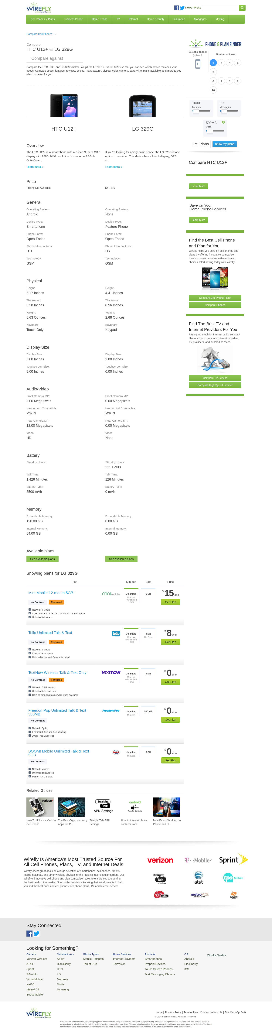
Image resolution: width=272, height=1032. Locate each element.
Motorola (59, 976)
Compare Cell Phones (39, 34)
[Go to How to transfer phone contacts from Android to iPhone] (134, 807)
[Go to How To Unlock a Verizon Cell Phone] (40, 807)
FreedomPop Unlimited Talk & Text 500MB (57, 712)
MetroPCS (32, 985)
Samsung (59, 985)
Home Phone (99, 19)
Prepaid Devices (145, 963)
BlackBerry (60, 963)
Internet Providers (117, 958)
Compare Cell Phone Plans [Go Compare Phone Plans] (215, 275)
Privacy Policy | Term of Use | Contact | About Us (193, 1008)
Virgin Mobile (33, 976)
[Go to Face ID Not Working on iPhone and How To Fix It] (166, 807)
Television (113, 963)
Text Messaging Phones (149, 972)
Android (176, 958)
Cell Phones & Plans (43, 19)
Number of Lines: (226, 54)
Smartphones (143, 958)
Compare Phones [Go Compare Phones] (215, 283)
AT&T (29, 963)
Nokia (57, 981)
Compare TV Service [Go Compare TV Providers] (215, 356)
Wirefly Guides (201, 954)
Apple (57, 958)
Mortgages (200, 19)
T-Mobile (31, 972)
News (188, 7)
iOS (174, 967)
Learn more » (34, 166)
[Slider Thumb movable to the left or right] (196, 90)
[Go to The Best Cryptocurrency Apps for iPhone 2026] (71, 807)
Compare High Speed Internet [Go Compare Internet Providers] (215, 363)
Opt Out (240, 1008)
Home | (159, 1008)
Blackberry (177, 963)
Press (197, 7)
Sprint (29, 967)
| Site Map (229, 1008)
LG (55, 972)
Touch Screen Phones (148, 967)
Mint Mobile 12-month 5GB (50, 593)
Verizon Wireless (35, 958)
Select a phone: (198, 54)
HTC (56, 967)
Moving (220, 19)
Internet (133, 19)
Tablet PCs (86, 963)
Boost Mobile (33, 990)
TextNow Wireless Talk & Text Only (57, 672)
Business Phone (73, 19)
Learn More (198, 164)
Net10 (29, 981)
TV (118, 19)
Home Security (155, 19)
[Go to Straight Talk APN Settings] (103, 807)
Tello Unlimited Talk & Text (50, 633)
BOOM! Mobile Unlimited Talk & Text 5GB (58, 753)
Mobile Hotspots (89, 958)
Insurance (179, 19)
